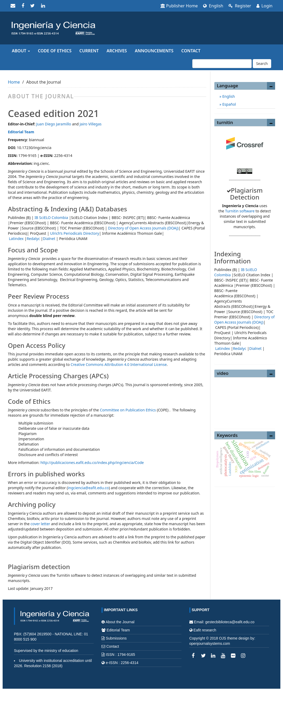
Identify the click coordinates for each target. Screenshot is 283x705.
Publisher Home (179, 6)
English (213, 6)
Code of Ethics (55, 51)
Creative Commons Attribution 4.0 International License (119, 364)
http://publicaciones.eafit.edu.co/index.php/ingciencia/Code (93, 462)
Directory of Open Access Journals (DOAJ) (143, 228)
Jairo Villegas (91, 123)
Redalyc (33, 238)
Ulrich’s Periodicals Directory (74, 233)
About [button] (21, 51)
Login (264, 6)
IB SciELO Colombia (51, 217)
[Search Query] (222, 63)
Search (262, 63)
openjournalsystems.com (209, 643)
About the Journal (119, 622)
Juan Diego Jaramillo (53, 123)
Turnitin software (240, 210)
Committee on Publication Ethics (128, 409)
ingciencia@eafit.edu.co (88, 487)
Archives (117, 51)
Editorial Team (21, 131)
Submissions (116, 638)
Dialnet (49, 238)
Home (14, 82)
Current (89, 51)
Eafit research (205, 630)
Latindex (16, 238)
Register (240, 6)
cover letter (40, 523)
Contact (190, 51)
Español (228, 104)
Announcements (154, 51)
